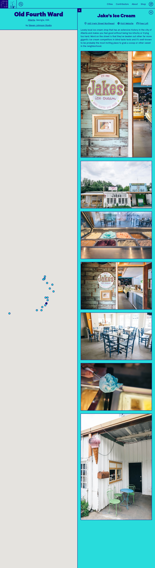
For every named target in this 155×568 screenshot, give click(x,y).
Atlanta (31, 20)
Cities (110, 4)
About (135, 4)
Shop (143, 4)
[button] (44, 280)
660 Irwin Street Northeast (99, 23)
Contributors (122, 4)
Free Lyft (142, 23)
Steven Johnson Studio (40, 25)
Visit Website (125, 23)
